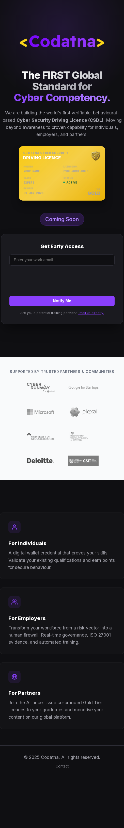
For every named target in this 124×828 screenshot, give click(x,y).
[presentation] (62, 280)
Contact (62, 766)
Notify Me (62, 301)
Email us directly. (91, 313)
